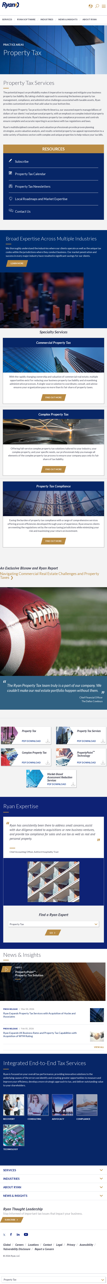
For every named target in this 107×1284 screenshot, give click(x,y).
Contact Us (23, 211)
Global (7, 1245)
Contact (47, 1245)
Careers (19, 1245)
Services (7, 19)
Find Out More (53, 397)
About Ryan (89, 19)
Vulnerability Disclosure (16, 1249)
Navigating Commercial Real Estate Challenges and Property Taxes (49, 575)
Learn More (17, 263)
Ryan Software (26, 19)
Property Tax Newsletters (32, 186)
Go (53, 933)
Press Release (10, 1009)
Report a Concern (44, 1249)
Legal (59, 1245)
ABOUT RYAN (12, 1187)
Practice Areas (13, 44)
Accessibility (86, 1245)
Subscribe (22, 161)
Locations (33, 1245)
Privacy (71, 1245)
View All (99, 1047)
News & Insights (67, 19)
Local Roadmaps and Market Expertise (41, 199)
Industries (47, 19)
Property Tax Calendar (30, 174)
